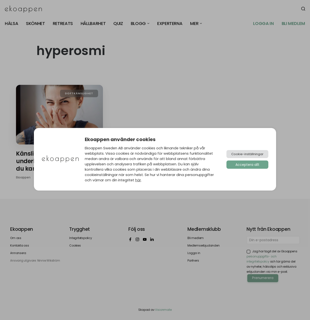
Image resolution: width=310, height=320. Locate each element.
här (138, 180)
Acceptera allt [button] (247, 164)
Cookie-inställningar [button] (247, 154)
